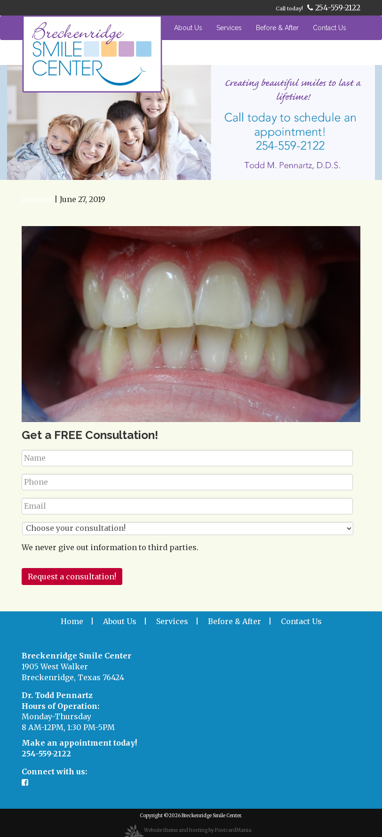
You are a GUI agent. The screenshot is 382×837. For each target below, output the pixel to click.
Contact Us (329, 28)
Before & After (277, 28)
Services (229, 28)
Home (150, 28)
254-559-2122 (333, 7)
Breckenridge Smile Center (211, 816)
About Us (188, 28)
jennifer (37, 199)
